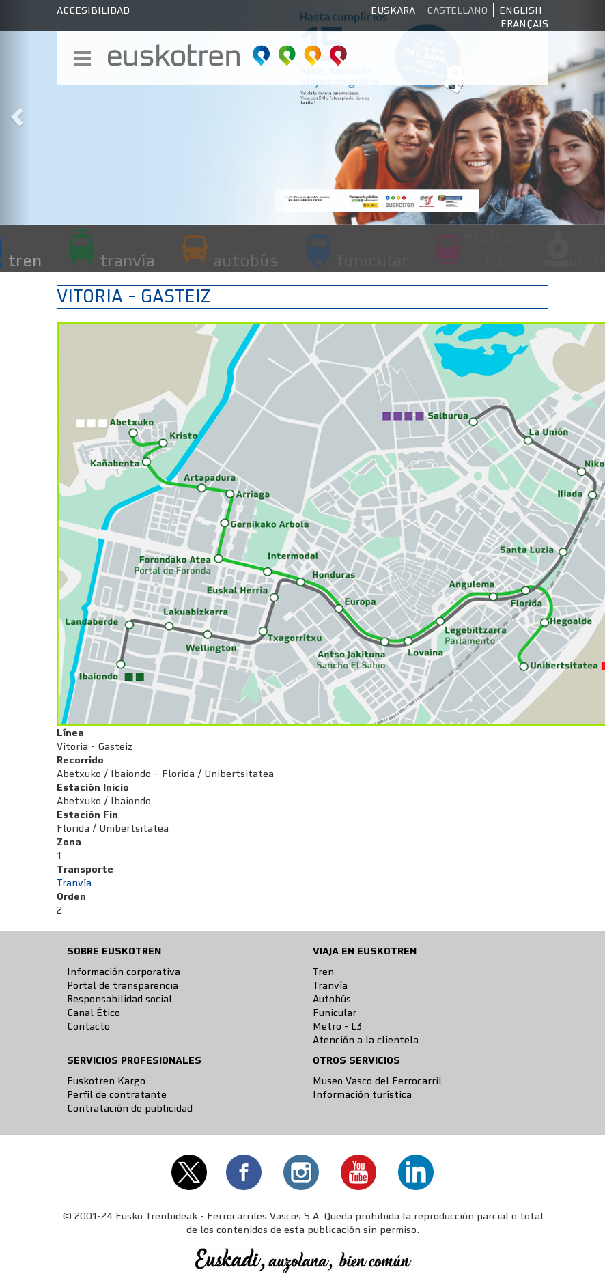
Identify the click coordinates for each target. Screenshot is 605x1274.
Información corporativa (123, 971)
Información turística (362, 1094)
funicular (372, 260)
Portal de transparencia (122, 985)
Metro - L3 (337, 1026)
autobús (246, 260)
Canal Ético (93, 1012)
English (520, 10)
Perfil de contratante (117, 1094)
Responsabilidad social (119, 999)
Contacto (88, 1026)
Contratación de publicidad (130, 1108)
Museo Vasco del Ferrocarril (377, 1081)
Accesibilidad (93, 10)
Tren (323, 971)
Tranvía (74, 883)
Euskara (393, 10)
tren (25, 260)
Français (524, 24)
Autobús (332, 999)
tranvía (127, 260)
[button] (15, 112)
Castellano (457, 10)
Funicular (334, 1012)
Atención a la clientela (366, 1040)
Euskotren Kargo (106, 1081)
